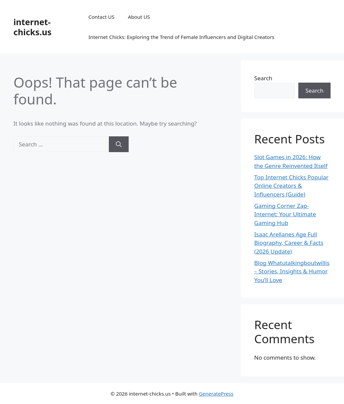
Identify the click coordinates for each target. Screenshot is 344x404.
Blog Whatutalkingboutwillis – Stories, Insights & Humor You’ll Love (292, 271)
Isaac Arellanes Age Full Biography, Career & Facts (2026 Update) (289, 242)
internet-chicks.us (32, 27)
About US (139, 16)
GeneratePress (216, 393)
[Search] (119, 144)
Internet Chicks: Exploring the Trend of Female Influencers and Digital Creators (181, 37)
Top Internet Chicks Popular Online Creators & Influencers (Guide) (291, 185)
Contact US (101, 16)
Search (263, 78)
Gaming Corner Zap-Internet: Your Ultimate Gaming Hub (285, 214)
